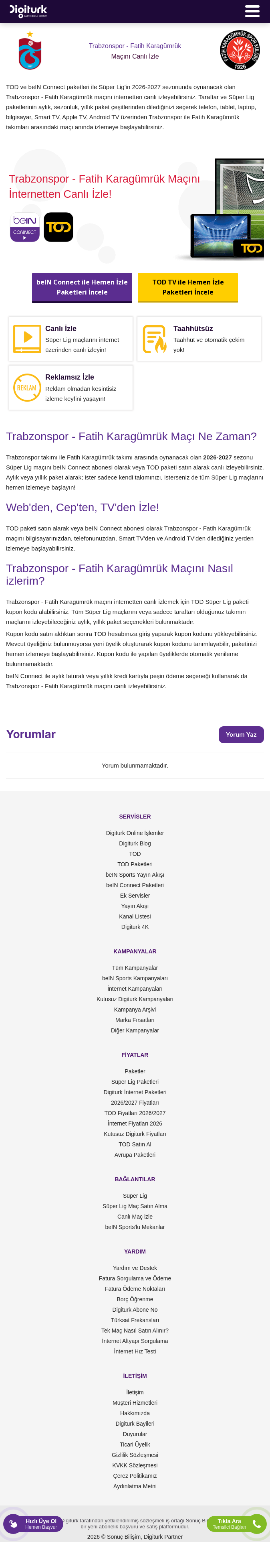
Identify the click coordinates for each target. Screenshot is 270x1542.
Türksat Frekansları (135, 1320)
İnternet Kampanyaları (135, 988)
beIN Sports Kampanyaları (135, 978)
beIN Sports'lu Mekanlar (135, 1227)
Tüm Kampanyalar (135, 968)
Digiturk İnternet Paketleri (134, 1092)
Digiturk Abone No (135, 1309)
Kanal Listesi (135, 916)
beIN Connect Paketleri (135, 885)
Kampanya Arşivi (135, 1009)
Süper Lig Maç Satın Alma (135, 1206)
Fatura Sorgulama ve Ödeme (135, 1278)
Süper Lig (135, 1196)
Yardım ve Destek (135, 1268)
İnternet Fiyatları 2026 (135, 1123)
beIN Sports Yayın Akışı (135, 875)
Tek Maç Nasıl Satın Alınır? (135, 1330)
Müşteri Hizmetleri (135, 1403)
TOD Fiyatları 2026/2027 (134, 1113)
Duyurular (135, 1434)
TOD (135, 854)
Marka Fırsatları (135, 1020)
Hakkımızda (135, 1413)
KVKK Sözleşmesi (135, 1465)
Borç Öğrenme (135, 1299)
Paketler (135, 1071)
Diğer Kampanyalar (135, 1030)
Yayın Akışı (135, 906)
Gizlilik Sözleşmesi (135, 1455)
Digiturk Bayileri (134, 1423)
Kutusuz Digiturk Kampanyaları (135, 999)
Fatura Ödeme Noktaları (135, 1289)
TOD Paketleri (135, 864)
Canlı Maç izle (135, 1216)
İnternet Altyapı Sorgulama (135, 1341)
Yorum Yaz (241, 734)
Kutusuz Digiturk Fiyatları (135, 1134)
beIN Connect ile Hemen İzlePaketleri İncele (82, 287)
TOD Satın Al (135, 1144)
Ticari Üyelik (135, 1444)
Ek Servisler (135, 895)
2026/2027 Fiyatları (135, 1102)
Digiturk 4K (135, 927)
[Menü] (252, 11)
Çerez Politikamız (135, 1476)
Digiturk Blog (135, 843)
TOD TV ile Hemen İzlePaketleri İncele (188, 287)
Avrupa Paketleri (135, 1155)
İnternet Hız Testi (135, 1351)
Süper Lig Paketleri (135, 1082)
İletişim (135, 1392)
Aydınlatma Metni (135, 1486)
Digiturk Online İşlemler (135, 833)
